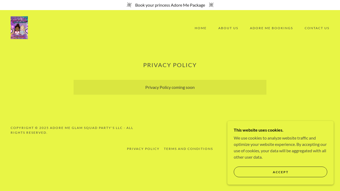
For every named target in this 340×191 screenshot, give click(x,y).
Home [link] (201, 28)
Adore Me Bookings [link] (271, 28)
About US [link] (228, 28)
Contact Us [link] (317, 28)
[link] (19, 27)
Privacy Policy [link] (143, 149)
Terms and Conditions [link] (188, 149)
